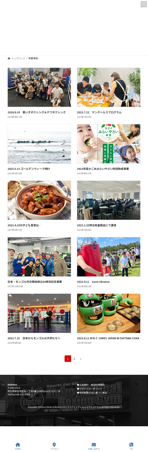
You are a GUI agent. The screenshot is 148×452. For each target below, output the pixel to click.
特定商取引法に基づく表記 (93, 392)
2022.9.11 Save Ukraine (93, 282)
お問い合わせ (94, 446)
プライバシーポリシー (90, 388)
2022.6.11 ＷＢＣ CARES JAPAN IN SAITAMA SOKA (108, 338)
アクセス (54, 446)
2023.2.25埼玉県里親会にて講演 (96, 225)
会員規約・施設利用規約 (92, 384)
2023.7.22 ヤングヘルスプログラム (99, 112)
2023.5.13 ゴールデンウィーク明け (29, 169)
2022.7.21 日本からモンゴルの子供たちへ (34, 338)
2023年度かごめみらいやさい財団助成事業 (103, 169)
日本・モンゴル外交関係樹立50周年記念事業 (36, 282)
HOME (18, 446)
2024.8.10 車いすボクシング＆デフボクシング (37, 112)
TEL (131, 446)
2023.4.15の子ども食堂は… (24, 225)
